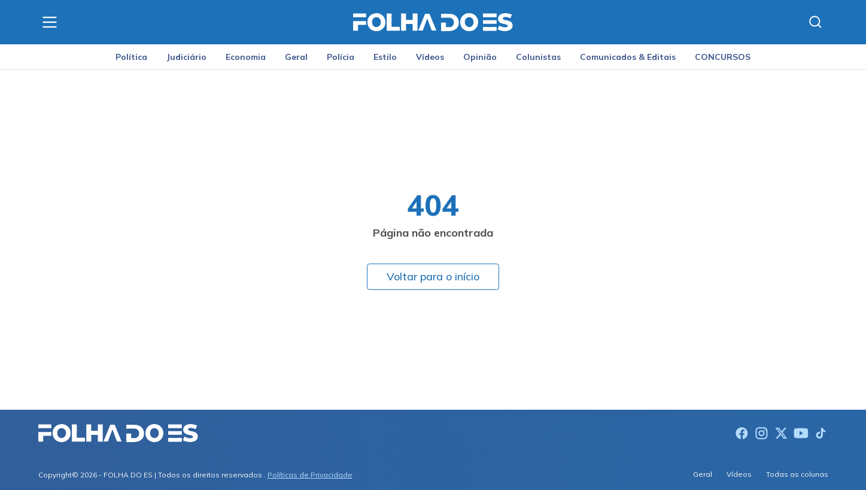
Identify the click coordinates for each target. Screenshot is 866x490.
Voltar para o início (433, 276)
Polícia (340, 57)
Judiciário (186, 57)
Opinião (480, 57)
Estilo (385, 57)
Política (131, 57)
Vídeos (430, 57)
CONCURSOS (722, 57)
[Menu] (49, 22)
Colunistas (538, 57)
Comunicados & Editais (628, 57)
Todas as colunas (797, 474)
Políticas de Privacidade (310, 474)
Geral (296, 57)
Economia (246, 57)
